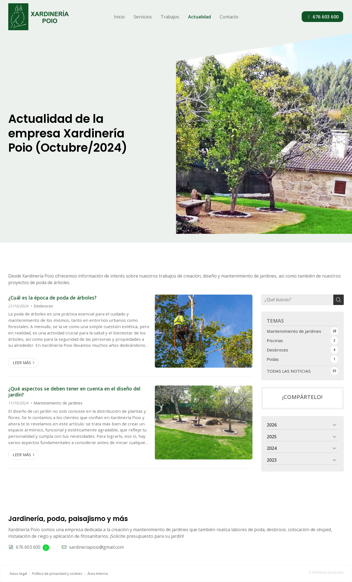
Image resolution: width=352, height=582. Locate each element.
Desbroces (43, 306)
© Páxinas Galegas (326, 573)
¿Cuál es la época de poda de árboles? (52, 298)
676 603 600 (28, 547)
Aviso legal (18, 573)
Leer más (22, 362)
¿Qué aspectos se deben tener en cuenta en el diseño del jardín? (74, 392)
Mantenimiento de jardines (58, 403)
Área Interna (97, 573)
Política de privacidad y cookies (57, 573)
